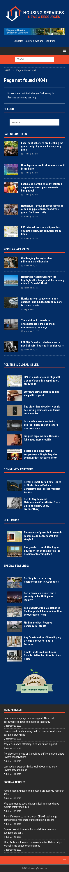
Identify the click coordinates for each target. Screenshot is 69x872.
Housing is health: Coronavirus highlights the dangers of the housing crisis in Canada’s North (42, 280)
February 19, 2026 (13, 798)
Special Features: (16, 566)
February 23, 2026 (31, 216)
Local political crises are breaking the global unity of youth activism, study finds (42, 146)
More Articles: (13, 709)
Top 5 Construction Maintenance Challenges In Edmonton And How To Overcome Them (43, 611)
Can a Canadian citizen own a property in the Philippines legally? (40, 596)
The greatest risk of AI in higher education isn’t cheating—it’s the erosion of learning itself (42, 550)
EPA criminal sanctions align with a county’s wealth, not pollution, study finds (41, 231)
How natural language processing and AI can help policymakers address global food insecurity (42, 209)
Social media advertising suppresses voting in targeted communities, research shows (41, 454)
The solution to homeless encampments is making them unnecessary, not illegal (38, 323)
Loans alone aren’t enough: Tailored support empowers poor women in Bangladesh (41, 187)
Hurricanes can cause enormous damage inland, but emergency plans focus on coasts (42, 302)
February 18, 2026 (13, 824)
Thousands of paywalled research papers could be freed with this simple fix (43, 536)
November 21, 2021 (31, 265)
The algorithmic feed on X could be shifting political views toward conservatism (42, 410)
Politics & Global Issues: (21, 364)
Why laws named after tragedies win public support (30, 744)
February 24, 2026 (31, 154)
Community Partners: (19, 469)
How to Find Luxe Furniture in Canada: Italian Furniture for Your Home (42, 655)
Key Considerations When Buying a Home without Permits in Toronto (42, 640)
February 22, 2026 (13, 761)
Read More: (11, 520)
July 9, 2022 (28, 309)
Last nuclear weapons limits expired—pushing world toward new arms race (41, 424)
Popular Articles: (15, 782)
